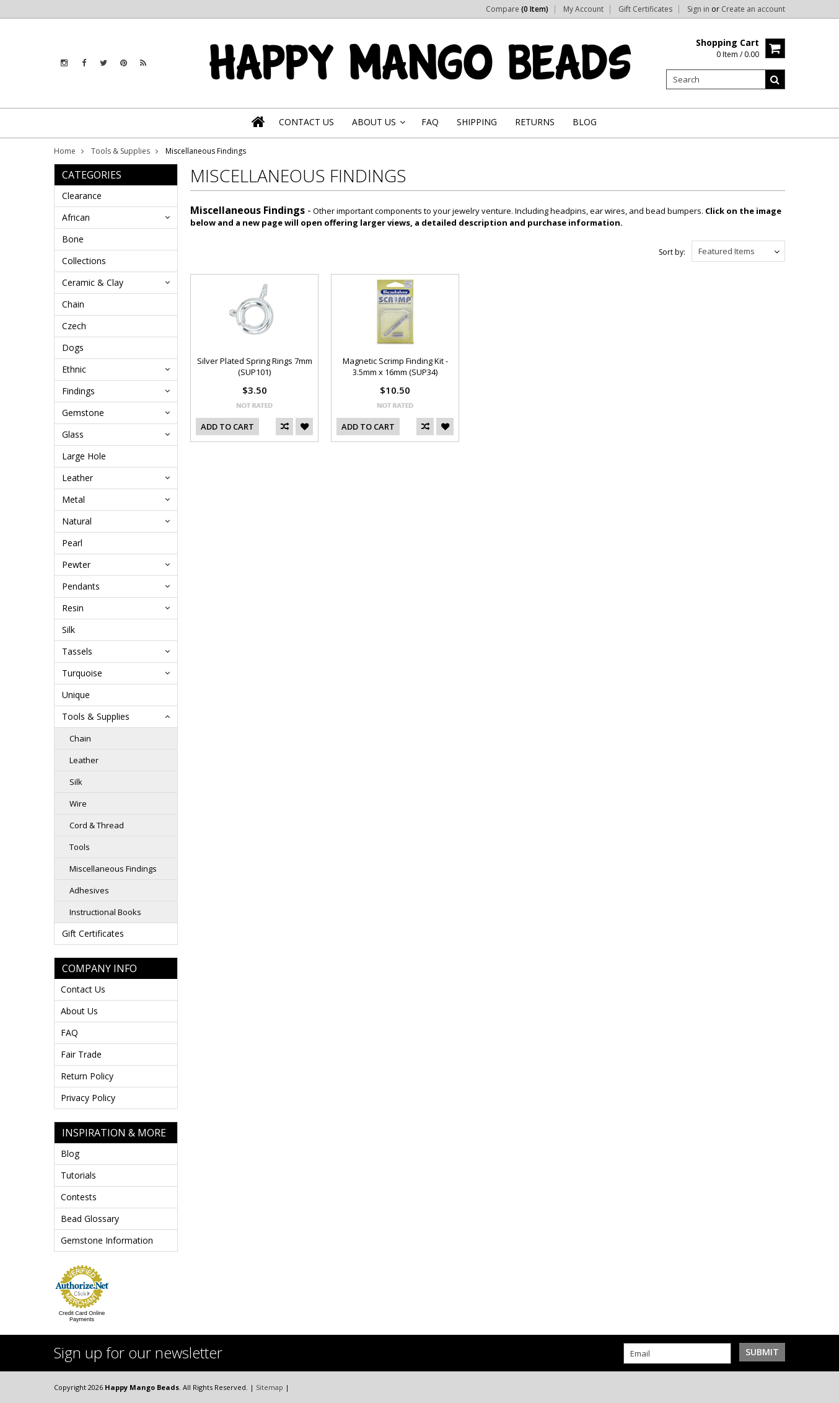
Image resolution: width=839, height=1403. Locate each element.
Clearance (82, 195)
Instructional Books (105, 912)
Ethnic (74, 369)
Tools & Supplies (120, 151)
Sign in (698, 9)
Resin (73, 608)
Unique (76, 695)
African (76, 217)
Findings (78, 391)
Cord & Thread (96, 825)
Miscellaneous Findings (113, 868)
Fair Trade (81, 1054)
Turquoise (82, 673)
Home (65, 151)
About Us (79, 1011)
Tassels (77, 651)
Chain (73, 304)
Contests (79, 1197)
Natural (77, 521)
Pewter (76, 564)
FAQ (69, 1032)
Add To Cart (227, 426)
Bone (73, 239)
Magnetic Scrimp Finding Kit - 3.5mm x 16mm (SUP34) (395, 366)
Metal (73, 499)
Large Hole (84, 456)
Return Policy (87, 1076)
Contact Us (83, 989)
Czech (74, 326)
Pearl (72, 543)
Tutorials (78, 1175)
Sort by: (672, 252)
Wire (78, 803)
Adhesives (89, 890)
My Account (583, 9)
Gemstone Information (107, 1240)
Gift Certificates (645, 9)
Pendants (81, 586)
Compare (517, 9)
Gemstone (83, 412)
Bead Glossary (90, 1218)
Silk (68, 629)
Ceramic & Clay (92, 282)
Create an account (753, 9)
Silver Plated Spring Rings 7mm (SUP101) (254, 366)
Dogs (73, 347)
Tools (79, 846)
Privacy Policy (88, 1098)
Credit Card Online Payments (82, 1316)
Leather (77, 478)
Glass (73, 434)
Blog (70, 1153)
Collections (84, 261)
